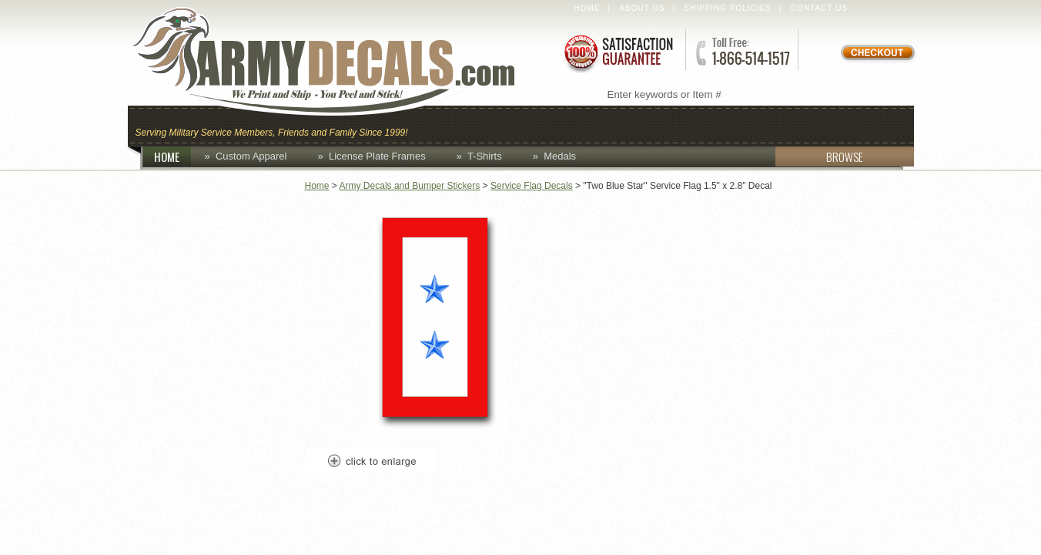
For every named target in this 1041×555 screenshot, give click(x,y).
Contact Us (819, 8)
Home (587, 8)
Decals (702, 124)
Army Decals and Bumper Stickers (410, 185)
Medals (560, 156)
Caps (438, 124)
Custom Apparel (596, 124)
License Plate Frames (377, 156)
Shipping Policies (728, 8)
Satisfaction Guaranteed (617, 52)
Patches (872, 124)
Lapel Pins (785, 124)
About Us (641, 8)
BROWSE (819, 156)
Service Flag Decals (531, 185)
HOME (172, 156)
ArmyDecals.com (339, 61)
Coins (496, 124)
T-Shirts (484, 156)
